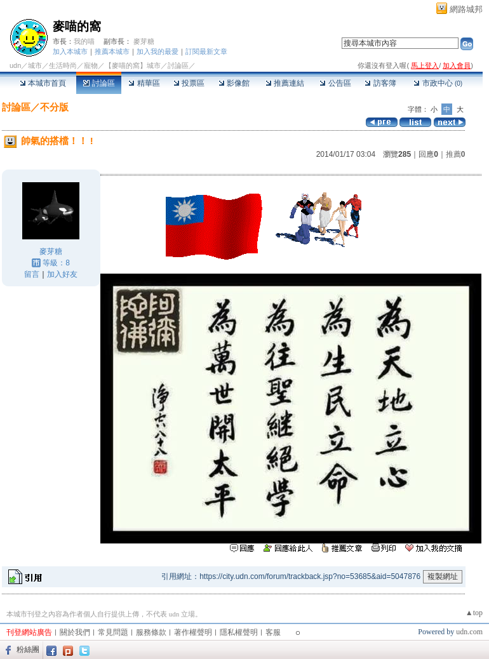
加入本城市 (70, 51)
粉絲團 (28, 649)
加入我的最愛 (157, 51)
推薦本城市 (112, 51)
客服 (273, 632)
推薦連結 (284, 83)
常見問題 (113, 632)
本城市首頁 (43, 83)
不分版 (54, 107)
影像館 (234, 83)
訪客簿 (380, 83)
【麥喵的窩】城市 (133, 65)
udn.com (469, 631)
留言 (31, 274)
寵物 (91, 65)
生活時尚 (63, 65)
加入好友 (62, 274)
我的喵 (84, 41)
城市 (35, 65)
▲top (474, 612)
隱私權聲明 (239, 632)
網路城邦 (466, 9)
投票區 (188, 83)
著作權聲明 (193, 632)
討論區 (98, 83)
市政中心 (437, 83)
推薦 (456, 154)
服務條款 (151, 632)
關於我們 (75, 632)
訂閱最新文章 (206, 51)
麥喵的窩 (77, 26)
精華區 (143, 83)
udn (15, 65)
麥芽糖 (143, 41)
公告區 (335, 83)
